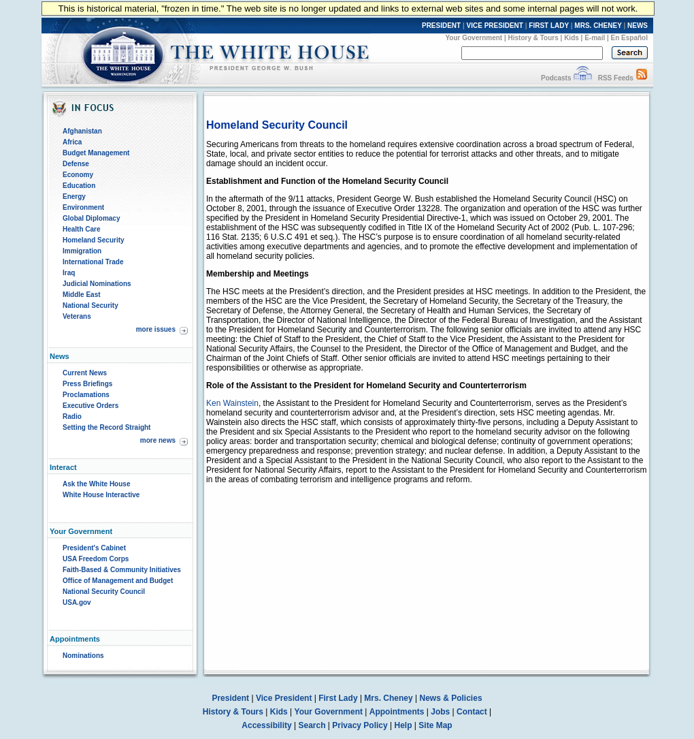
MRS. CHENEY (597, 25)
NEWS (637, 25)
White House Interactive (101, 495)
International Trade (93, 262)
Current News (85, 373)
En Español (629, 38)
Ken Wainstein (232, 403)
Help (403, 725)
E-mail (594, 38)
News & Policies (451, 698)
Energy (74, 196)
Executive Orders (90, 405)
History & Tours (533, 38)
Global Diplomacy (91, 218)
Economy (78, 174)
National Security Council (104, 591)
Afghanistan (82, 131)
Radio (72, 416)
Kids (571, 38)
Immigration (82, 251)
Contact (472, 712)
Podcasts (556, 78)
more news (158, 440)
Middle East (82, 294)
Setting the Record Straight (106, 427)
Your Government (473, 38)
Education (79, 185)
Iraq (69, 273)
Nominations (83, 655)
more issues (156, 329)
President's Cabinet (94, 548)
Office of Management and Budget (118, 580)
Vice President (284, 698)
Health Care (82, 229)
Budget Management (96, 153)
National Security (90, 305)
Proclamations (86, 394)
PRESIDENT (441, 25)
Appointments (397, 712)
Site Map (435, 725)
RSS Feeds (615, 78)
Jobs (440, 712)
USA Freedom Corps (96, 559)
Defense (76, 164)
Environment (83, 207)
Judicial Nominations (97, 283)
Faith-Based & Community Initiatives (122, 569)
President (230, 698)
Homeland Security (94, 240)
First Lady (337, 698)
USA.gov (77, 602)
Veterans (77, 316)
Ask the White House (96, 484)
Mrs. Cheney (388, 698)
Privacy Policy (359, 725)
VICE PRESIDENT (495, 25)
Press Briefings (87, 384)
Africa (72, 142)
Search (312, 725)
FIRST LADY (549, 25)
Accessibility (266, 725)
